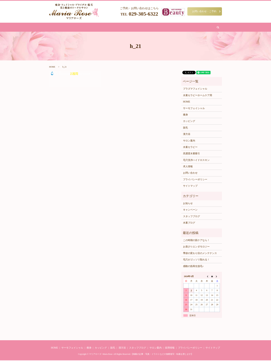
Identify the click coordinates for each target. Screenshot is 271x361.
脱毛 (115, 27)
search (192, 27)
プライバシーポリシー (195, 180)
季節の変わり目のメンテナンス (200, 254)
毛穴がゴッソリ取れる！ (196, 260)
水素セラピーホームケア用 (197, 96)
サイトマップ (190, 186)
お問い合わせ (180, 27)
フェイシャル (102, 27)
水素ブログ (189, 223)
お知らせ (188, 204)
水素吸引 (150, 27)
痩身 (89, 27)
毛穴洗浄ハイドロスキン (196, 160)
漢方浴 (124, 27)
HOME (80, 27)
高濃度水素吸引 (191, 154)
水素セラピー (190, 147)
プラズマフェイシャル (195, 89)
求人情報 (188, 167)
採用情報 (170, 348)
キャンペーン (190, 210)
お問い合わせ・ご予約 (204, 11)
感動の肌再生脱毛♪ (193, 266)
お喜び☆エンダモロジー (196, 247)
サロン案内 (164, 27)
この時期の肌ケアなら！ (196, 241)
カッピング (136, 27)
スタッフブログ (191, 217)
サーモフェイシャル (194, 109)
